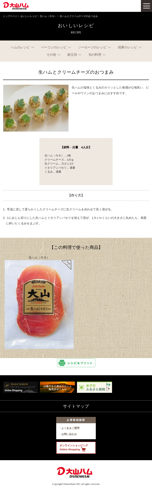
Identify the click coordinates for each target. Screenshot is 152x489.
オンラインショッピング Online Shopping (74, 448)
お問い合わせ (69, 434)
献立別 (72, 54)
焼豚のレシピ (127, 47)
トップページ (10, 16)
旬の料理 (94, 54)
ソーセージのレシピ (92, 47)
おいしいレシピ (28, 16)
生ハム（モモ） (48, 16)
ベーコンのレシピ (53, 47)
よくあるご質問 (70, 428)
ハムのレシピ (20, 47)
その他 (51, 54)
